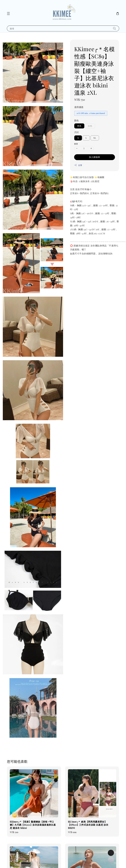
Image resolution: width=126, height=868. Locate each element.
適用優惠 (78, 107)
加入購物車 (94, 157)
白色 (90, 126)
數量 (76, 144)
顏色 (76, 120)
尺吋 (76, 132)
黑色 (79, 126)
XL (94, 138)
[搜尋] (114, 28)
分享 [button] (78, 165)
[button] (8, 13)
